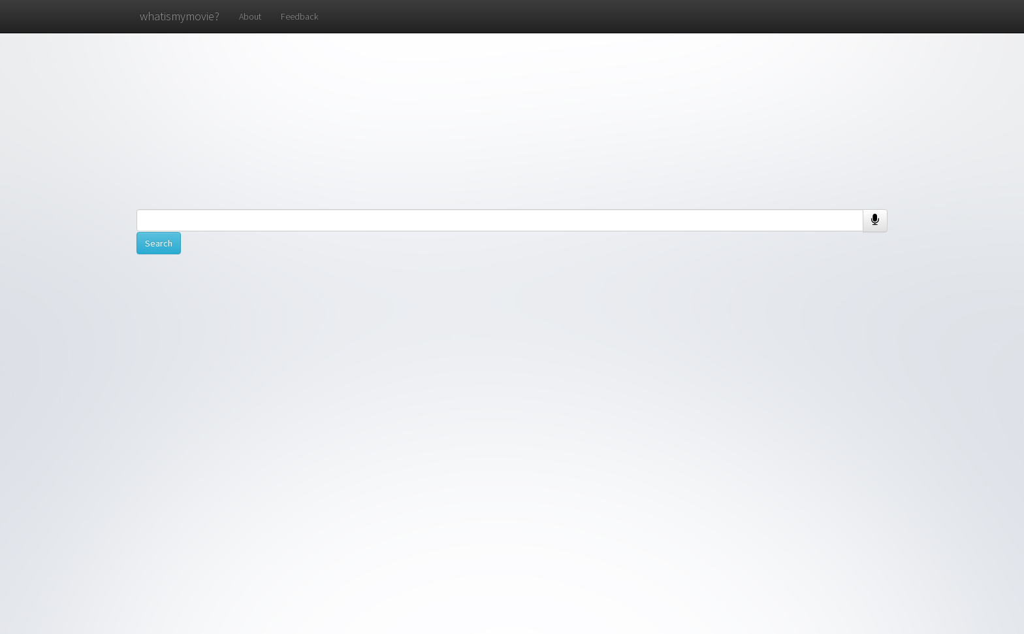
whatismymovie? (179, 16)
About (250, 16)
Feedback (299, 16)
